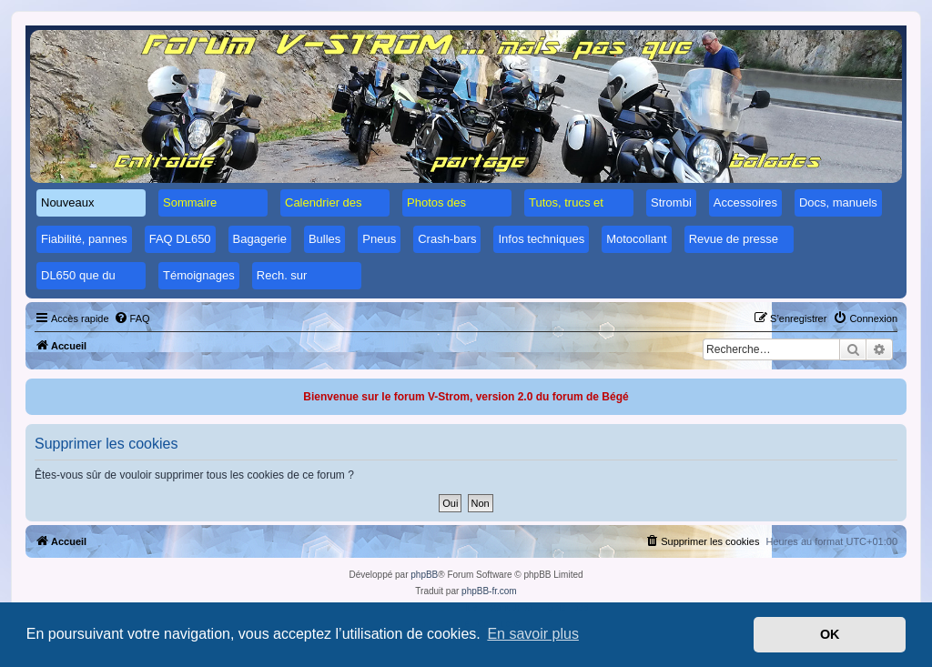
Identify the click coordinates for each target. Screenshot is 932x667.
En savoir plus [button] (533, 634)
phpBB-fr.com (489, 591)
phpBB (424, 575)
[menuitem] (132, 318)
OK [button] (830, 634)
